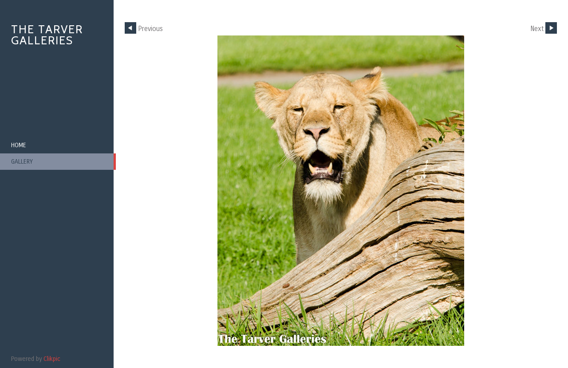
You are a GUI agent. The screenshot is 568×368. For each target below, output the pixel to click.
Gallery (22, 161)
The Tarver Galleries (47, 35)
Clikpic (51, 359)
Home (18, 145)
